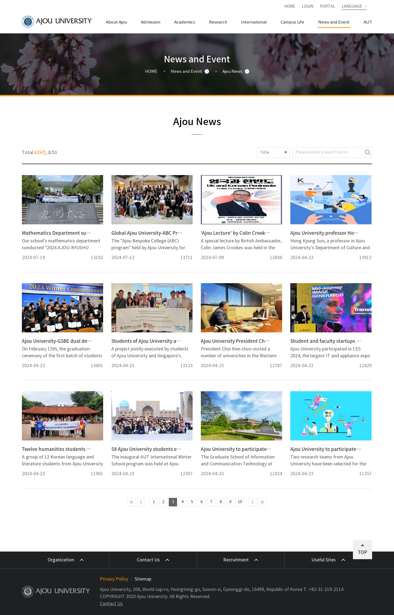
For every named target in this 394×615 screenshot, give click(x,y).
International (254, 22)
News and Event (334, 22)
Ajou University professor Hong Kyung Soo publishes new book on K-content (325, 233)
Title (264, 152)
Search (368, 152)
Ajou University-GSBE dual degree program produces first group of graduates (57, 341)
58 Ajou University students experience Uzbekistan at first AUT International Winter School (146, 449)
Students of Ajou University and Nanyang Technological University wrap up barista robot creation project (146, 341)
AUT (368, 22)
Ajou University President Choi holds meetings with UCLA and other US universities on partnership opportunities (236, 341)
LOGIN (307, 6)
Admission (150, 22)
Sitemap (143, 579)
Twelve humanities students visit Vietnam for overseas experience (57, 449)
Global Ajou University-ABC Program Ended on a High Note (146, 233)
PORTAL (327, 6)
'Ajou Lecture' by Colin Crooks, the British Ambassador (236, 233)
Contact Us (111, 603)
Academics (184, 22)
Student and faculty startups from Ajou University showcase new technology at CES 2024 (325, 341)
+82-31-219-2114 (326, 589)
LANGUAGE (352, 6)
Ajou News (232, 71)
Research (218, 22)
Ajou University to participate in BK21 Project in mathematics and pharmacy (325, 449)
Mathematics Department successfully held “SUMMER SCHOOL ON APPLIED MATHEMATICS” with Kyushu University (57, 233)
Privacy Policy (114, 579)
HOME (289, 6)
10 (240, 502)
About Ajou (116, 22)
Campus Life (292, 22)
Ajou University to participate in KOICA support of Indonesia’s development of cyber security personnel (236, 449)
